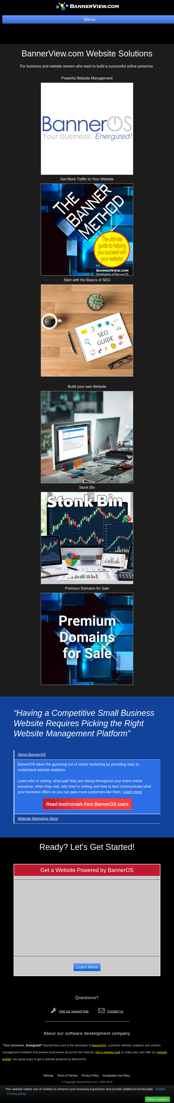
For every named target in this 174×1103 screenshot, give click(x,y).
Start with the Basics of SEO (87, 280)
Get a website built (107, 1052)
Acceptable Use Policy (116, 1075)
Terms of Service (67, 1075)
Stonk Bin (87, 487)
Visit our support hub (73, 1011)
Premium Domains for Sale (87, 588)
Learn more (132, 792)
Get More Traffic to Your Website (87, 179)
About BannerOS (32, 755)
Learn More (87, 967)
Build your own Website (87, 387)
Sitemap (48, 1075)
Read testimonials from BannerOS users (87, 804)
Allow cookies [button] (157, 1099)
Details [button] (160, 1089)
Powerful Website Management (87, 78)
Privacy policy (16, 1093)
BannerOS (99, 1045)
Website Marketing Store (38, 819)
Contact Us (115, 1011)
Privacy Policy (90, 1075)
